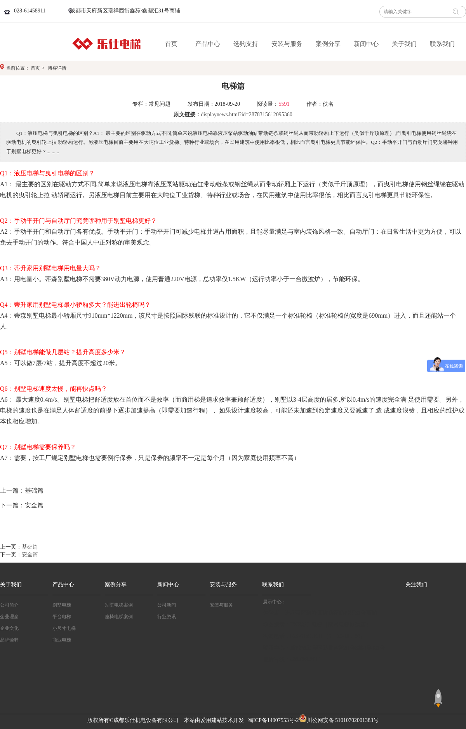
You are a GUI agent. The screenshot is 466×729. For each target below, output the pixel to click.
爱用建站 (211, 720)
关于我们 (11, 584)
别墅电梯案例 (119, 605)
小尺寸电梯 (64, 628)
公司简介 (9, 605)
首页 (35, 68)
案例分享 (116, 584)
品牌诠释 (9, 640)
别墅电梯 (61, 605)
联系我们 (273, 584)
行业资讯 (166, 616)
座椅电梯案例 (119, 616)
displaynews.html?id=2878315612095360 (246, 114)
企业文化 (9, 628)
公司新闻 (166, 605)
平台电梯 (61, 616)
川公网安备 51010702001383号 (343, 720)
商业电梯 (61, 640)
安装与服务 (223, 584)
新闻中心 (168, 584)
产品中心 (63, 584)
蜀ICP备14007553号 (271, 720)
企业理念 (9, 616)
